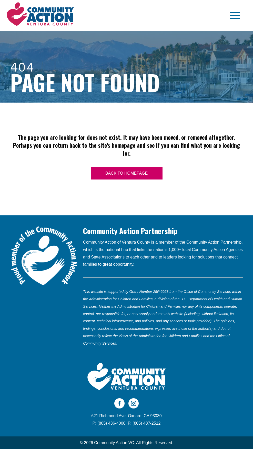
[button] (234, 15)
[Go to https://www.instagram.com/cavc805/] (133, 403)
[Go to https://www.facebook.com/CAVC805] (119, 403)
